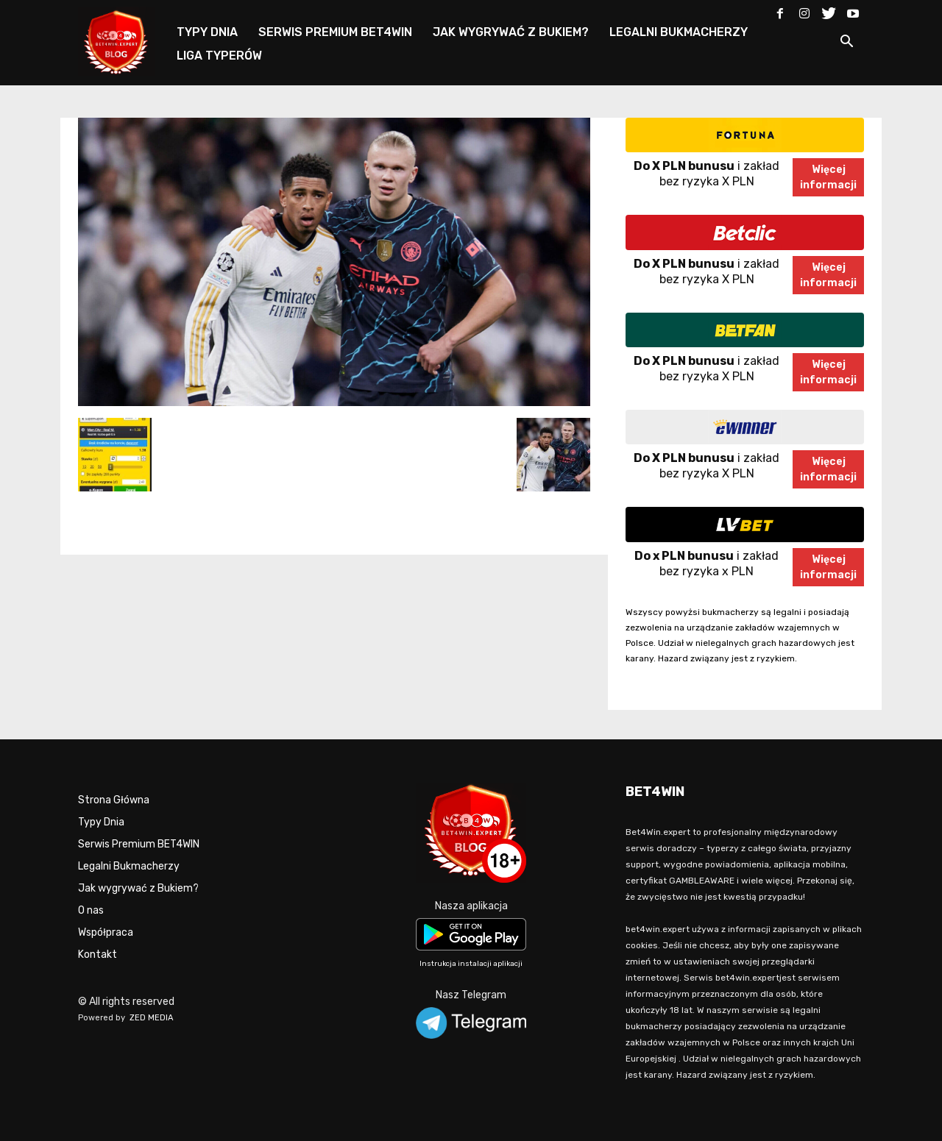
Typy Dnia (101, 822)
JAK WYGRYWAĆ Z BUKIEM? (511, 32)
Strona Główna (113, 800)
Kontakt (97, 954)
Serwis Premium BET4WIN (138, 844)
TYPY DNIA (207, 32)
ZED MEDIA (152, 1018)
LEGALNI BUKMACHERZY (678, 32)
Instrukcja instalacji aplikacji (471, 963)
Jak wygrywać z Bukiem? (138, 888)
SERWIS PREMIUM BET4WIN (335, 32)
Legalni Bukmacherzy (129, 866)
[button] (846, 44)
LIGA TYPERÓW (219, 56)
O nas (91, 910)
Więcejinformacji (828, 177)
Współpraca (105, 932)
